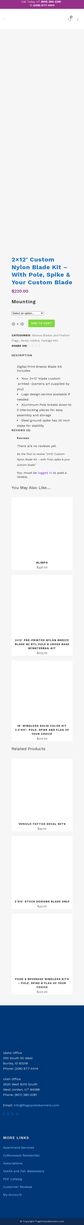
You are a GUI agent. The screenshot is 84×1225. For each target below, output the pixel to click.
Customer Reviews (17, 1187)
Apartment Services (18, 1147)
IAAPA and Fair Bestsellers (23, 1171)
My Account (12, 1195)
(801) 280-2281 (51, 1)
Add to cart (41, 323)
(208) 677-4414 (44, 5)
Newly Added (30, 340)
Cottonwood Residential (21, 1155)
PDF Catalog (12, 1179)
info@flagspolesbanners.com (36, 1105)
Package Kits (49, 340)
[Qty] (17, 323)
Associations (12, 1163)
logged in (45, 473)
